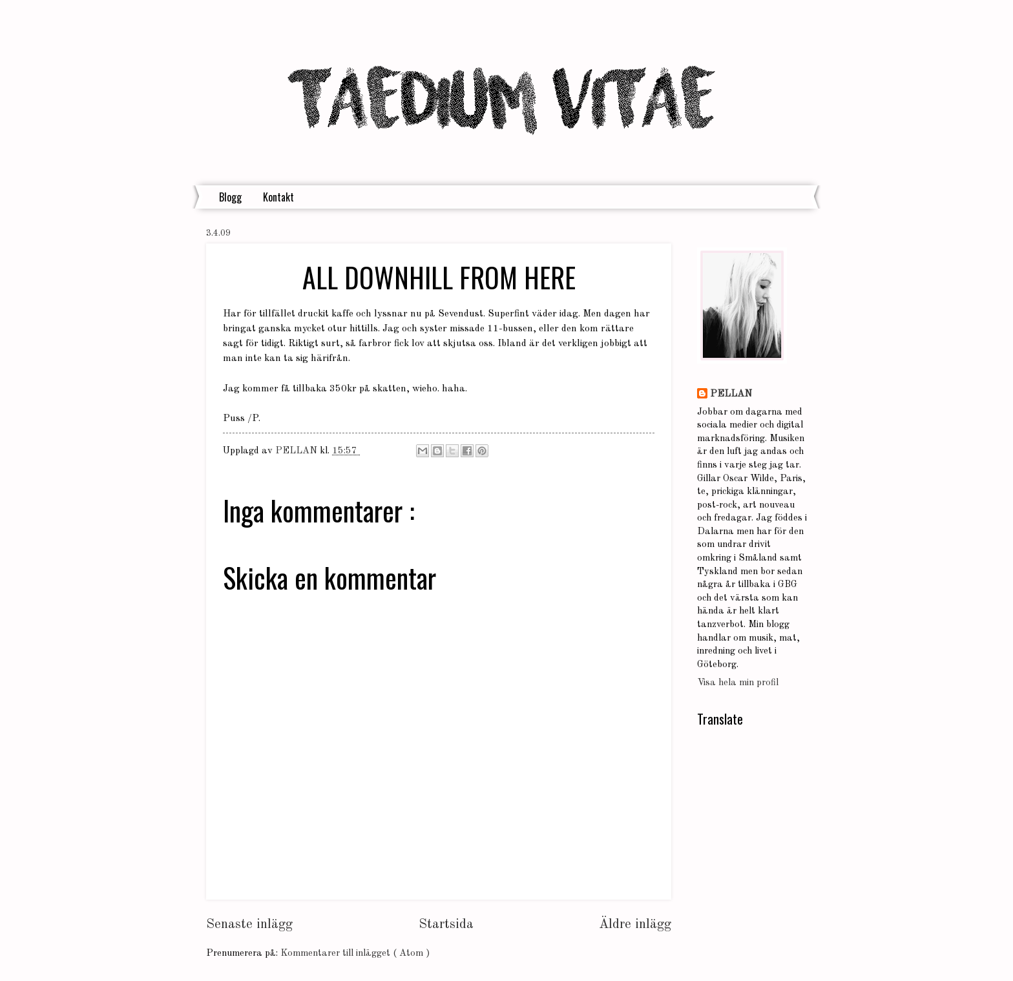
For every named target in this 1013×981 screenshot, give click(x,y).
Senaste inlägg (249, 924)
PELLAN (731, 394)
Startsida (446, 924)
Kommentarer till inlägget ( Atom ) (355, 953)
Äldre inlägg (635, 924)
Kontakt (278, 197)
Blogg (230, 197)
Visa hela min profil (737, 683)
